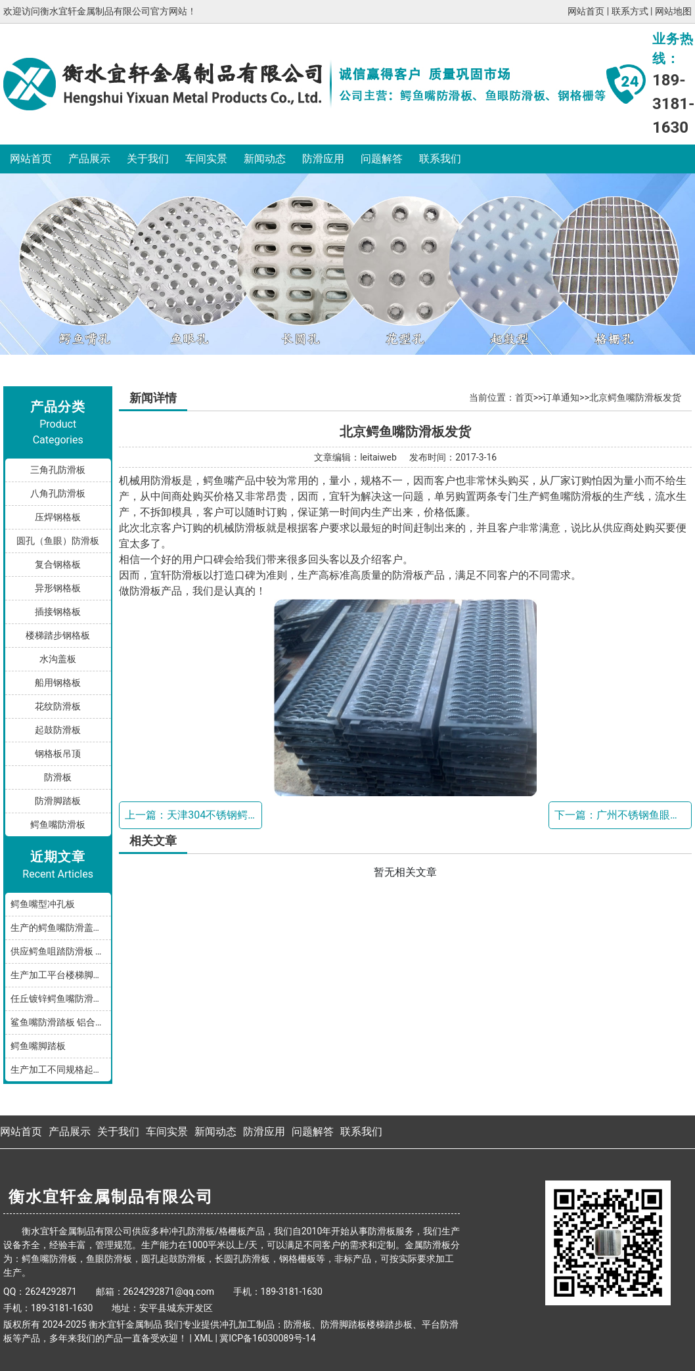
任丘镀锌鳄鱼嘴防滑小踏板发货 (61, 998)
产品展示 (89, 158)
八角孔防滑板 (57, 493)
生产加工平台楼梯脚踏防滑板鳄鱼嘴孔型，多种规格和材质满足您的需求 (61, 975)
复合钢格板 (58, 564)
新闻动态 (265, 158)
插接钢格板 (58, 611)
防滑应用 (323, 158)
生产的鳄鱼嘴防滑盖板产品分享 (61, 927)
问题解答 (382, 158)
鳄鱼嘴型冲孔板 (43, 904)
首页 (524, 397)
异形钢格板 (58, 588)
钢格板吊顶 (58, 753)
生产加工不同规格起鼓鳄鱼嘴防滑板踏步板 (61, 1069)
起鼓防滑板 (58, 730)
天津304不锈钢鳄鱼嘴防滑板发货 (244, 815)
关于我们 (148, 158)
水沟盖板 (57, 659)
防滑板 (58, 777)
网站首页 (586, 11)
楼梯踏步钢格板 (58, 635)
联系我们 (440, 158)
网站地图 (673, 11)
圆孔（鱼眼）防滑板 (57, 540)
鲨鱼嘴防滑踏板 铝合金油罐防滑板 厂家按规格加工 (61, 1022)
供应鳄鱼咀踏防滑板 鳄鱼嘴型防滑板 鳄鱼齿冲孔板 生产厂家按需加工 (61, 951)
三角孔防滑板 (57, 469)
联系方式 (630, 11)
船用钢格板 (58, 682)
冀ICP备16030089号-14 (267, 1338)
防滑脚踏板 (58, 801)
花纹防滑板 (58, 706)
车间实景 (206, 158)
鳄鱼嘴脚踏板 (38, 1046)
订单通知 (561, 397)
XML (203, 1338)
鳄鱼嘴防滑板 (57, 824)
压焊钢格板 (58, 517)
